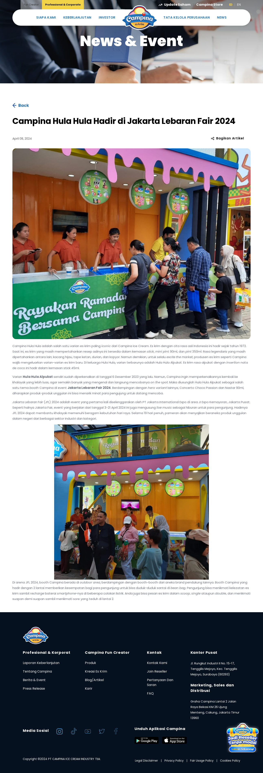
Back (20, 105)
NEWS (222, 17)
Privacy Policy (174, 761)
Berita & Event (34, 680)
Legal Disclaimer (146, 761)
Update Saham (175, 4)
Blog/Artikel (94, 680)
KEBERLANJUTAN (77, 17)
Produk (90, 663)
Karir (88, 688)
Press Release (34, 688)
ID (230, 4)
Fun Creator (31, 4)
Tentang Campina (37, 671)
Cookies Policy (230, 761)
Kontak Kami (157, 663)
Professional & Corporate (63, 4)
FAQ (150, 693)
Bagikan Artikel (227, 138)
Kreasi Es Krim (96, 671)
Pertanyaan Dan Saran (160, 682)
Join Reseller (157, 671)
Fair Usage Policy (202, 761)
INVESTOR (107, 17)
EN (239, 4)
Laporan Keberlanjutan (41, 663)
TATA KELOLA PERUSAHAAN (186, 17)
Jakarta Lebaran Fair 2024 (89, 388)
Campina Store (209, 4)
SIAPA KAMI (46, 17)
